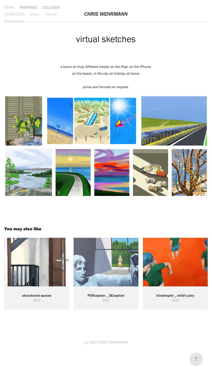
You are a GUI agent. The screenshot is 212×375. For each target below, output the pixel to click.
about (34, 14)
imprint (50, 14)
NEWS (9, 7)
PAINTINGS (28, 7)
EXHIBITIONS (14, 14)
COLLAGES (51, 7)
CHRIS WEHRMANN (106, 14)
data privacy (14, 21)
